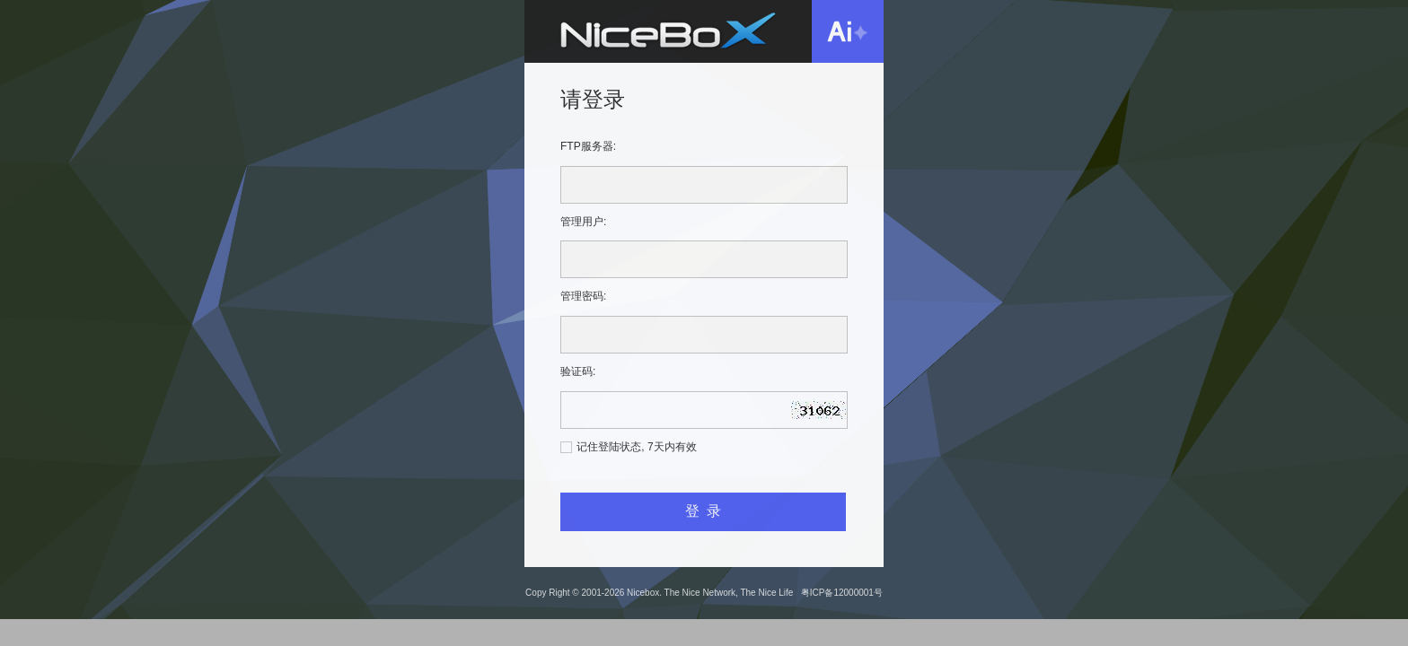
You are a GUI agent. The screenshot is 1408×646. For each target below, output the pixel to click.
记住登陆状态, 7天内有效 (636, 447)
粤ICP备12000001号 (842, 593)
